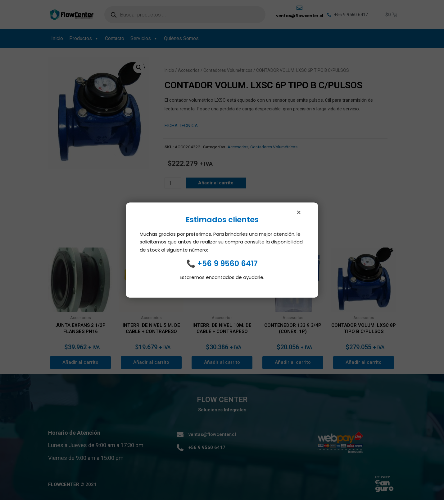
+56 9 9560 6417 (227, 264)
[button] (138, 67)
